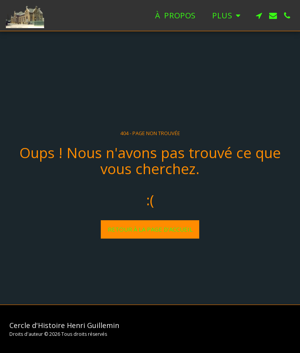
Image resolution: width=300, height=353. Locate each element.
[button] (259, 16)
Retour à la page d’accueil (150, 229)
